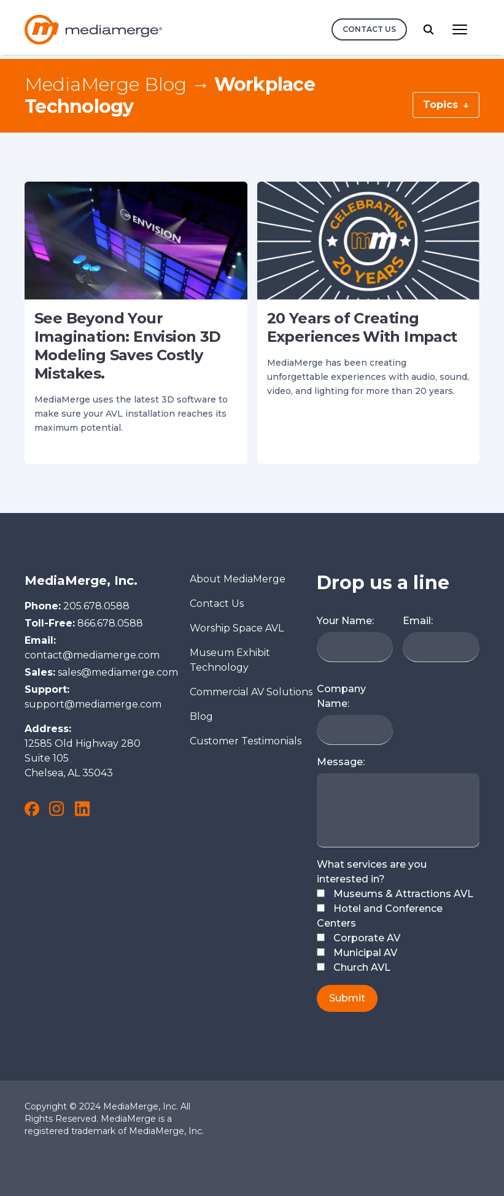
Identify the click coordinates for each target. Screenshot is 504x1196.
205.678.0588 (96, 606)
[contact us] (369, 29)
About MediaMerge (237, 579)
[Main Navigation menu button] (460, 29)
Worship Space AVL (237, 628)
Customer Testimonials (245, 741)
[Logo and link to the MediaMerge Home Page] (93, 30)
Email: (418, 621)
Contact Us (217, 603)
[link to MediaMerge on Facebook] (32, 808)
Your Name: (345, 621)
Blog (201, 716)
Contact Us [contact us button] (369, 29)
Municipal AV (357, 953)
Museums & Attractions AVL (395, 894)
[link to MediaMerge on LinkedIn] (82, 808)
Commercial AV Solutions (251, 692)
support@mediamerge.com (93, 704)
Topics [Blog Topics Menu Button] (446, 105)
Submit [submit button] (347, 998)
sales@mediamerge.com (118, 672)
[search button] (428, 29)
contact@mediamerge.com (92, 655)
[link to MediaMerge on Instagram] (56, 808)
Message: (341, 762)
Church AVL (353, 967)
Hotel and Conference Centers (380, 916)
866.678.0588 (110, 623)
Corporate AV (358, 938)
